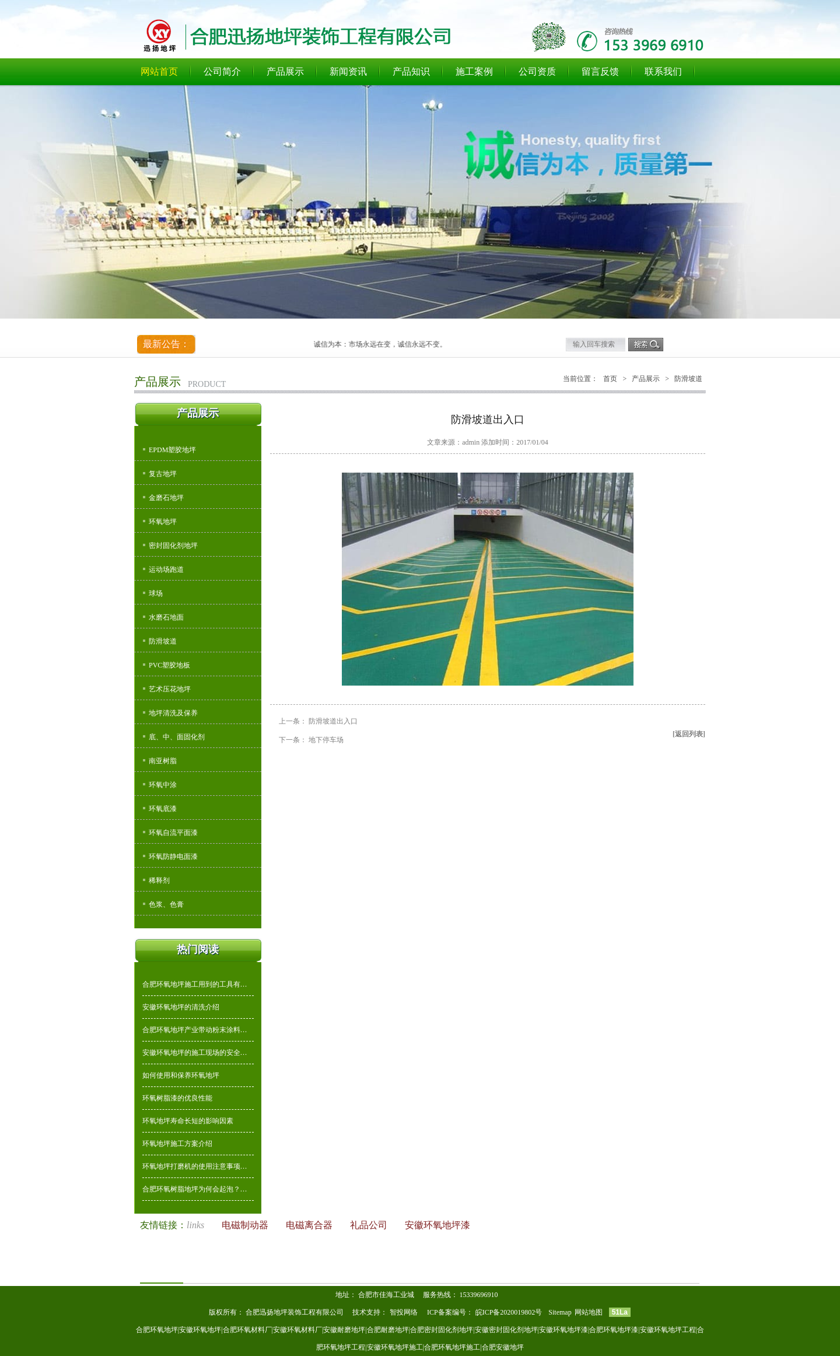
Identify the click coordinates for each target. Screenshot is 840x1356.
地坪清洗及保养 (173, 713)
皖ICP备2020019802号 (509, 1312)
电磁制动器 (246, 1225)
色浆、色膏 (166, 904)
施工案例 (474, 71)
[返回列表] (689, 734)
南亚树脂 (163, 761)
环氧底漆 (163, 809)
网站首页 (159, 71)
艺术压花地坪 (170, 689)
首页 (610, 379)
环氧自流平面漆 (173, 833)
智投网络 (404, 1312)
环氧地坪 (163, 522)
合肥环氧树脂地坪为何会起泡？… (194, 1189)
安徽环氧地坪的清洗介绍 (180, 1007)
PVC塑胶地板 (169, 665)
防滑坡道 (163, 641)
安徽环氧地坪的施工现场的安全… (194, 1053)
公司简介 (222, 71)
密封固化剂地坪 (173, 545)
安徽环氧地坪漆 (437, 1225)
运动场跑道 (166, 569)
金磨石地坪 (166, 498)
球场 (156, 593)
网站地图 (589, 1312)
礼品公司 (370, 1225)
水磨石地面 (166, 617)
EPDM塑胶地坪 (172, 450)
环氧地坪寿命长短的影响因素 (187, 1121)
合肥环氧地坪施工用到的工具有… (194, 984)
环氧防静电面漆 (173, 856)
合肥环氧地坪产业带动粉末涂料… (194, 1030)
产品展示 (285, 71)
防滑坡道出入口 (333, 721)
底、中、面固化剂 (177, 737)
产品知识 (411, 71)
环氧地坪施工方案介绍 (177, 1144)
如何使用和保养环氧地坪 (180, 1075)
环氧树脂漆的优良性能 (177, 1098)
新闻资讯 (348, 71)
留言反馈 (600, 71)
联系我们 (663, 71)
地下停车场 (326, 740)
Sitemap (559, 1312)
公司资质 (537, 71)
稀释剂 (159, 880)
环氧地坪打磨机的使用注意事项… (194, 1166)
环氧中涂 (163, 785)
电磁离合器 (310, 1225)
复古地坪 (163, 474)
